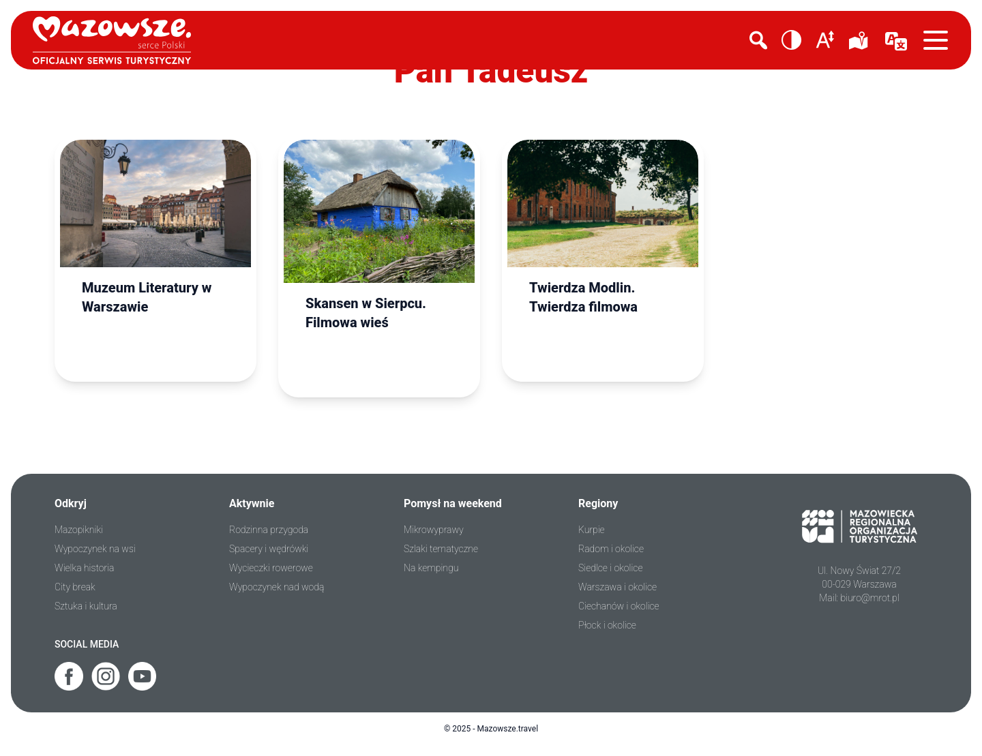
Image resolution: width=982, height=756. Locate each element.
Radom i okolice (611, 548)
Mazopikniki (79, 529)
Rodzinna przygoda (268, 529)
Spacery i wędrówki (268, 548)
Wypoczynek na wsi (95, 548)
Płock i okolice (607, 625)
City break (75, 586)
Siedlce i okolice (610, 567)
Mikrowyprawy (434, 529)
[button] (792, 40)
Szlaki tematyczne (441, 548)
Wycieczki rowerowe (271, 567)
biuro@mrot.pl (869, 597)
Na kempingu (431, 567)
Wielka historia (84, 567)
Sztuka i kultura (86, 606)
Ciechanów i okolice (618, 606)
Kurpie (591, 529)
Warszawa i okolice (617, 586)
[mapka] (860, 40)
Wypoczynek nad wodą (276, 586)
